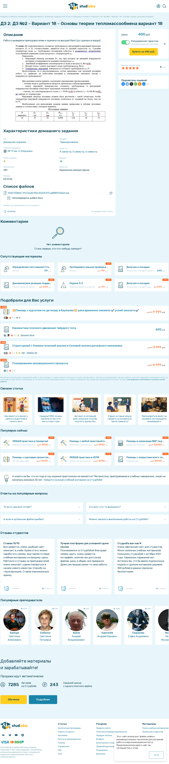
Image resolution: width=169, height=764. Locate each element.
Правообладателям (105, 746)
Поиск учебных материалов (155, 728)
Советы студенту (66, 732)
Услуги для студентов (152, 732)
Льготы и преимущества (69, 739)
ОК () (156, 755)
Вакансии (100, 754)
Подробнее (43, 699)
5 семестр (78, 151)
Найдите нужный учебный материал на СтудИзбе (73, 479)
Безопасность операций (108, 743)
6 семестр (91, 151)
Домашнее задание (14, 142)
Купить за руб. (143, 51)
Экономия (62, 735)
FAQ (59, 750)
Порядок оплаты (104, 735)
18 (61, 161)
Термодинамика (69, 142)
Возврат (100, 739)
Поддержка (102, 750)
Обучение (13, 699)
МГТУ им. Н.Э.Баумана (17, 151)
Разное (61, 743)
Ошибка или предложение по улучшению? (21, 205)
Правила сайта (103, 728)
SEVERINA (9, 211)
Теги (60, 754)
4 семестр (65, 151)
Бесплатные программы (69, 728)
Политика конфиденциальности (111, 732)
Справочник (63, 746)
